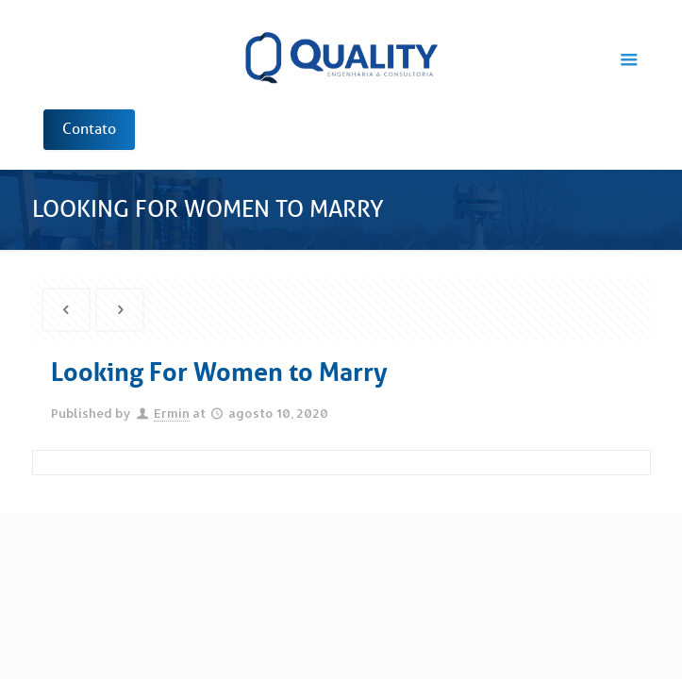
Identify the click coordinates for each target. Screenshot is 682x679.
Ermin (172, 413)
